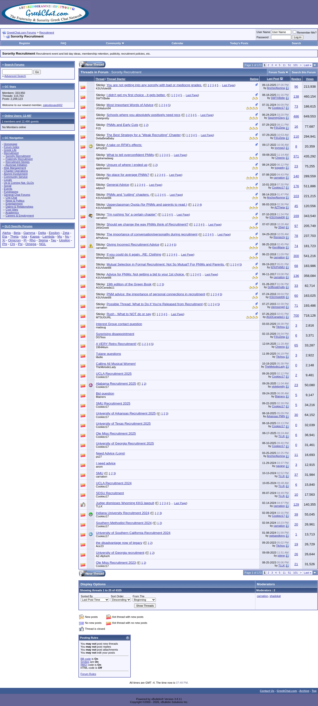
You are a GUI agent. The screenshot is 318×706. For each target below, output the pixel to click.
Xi (3, 240)
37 (296, 475)
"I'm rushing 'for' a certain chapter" (132, 214)
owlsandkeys (277, 535)
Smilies (84, 661)
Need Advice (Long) (110, 453)
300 (296, 256)
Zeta (66, 233)
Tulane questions (108, 354)
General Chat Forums (17, 194)
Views (310, 78)
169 (296, 216)
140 (296, 176)
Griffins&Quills (276, 287)
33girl (281, 227)
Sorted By (87, 596)
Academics (12, 212)
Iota (24, 236)
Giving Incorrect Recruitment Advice (133, 244)
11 (284, 65)
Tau (53, 240)
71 (296, 305)
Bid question (105, 393)
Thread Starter (116, 78)
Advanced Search (15, 75)
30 (296, 415)
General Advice (118, 184)
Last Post (273, 78)
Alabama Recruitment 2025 (116, 383)
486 (296, 116)
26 (296, 554)
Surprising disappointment (115, 334)
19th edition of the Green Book (129, 284)
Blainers (101, 396)
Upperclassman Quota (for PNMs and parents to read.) (147, 204)
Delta (42, 233)
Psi (20, 244)
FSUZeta (279, 127)
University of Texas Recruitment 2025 (123, 423)
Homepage (10, 144)
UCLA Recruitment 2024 (114, 483)
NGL (42, 244)
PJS (98, 128)
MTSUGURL (103, 317)
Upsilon (64, 240)
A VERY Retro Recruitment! (116, 344)
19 (296, 544)
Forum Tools (277, 72)
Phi (4, 244)
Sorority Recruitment (17, 155)
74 (296, 246)
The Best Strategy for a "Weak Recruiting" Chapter (144, 135)
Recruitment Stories (17, 161)
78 (296, 236)
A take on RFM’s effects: (124, 145)
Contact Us (267, 690)
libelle (99, 357)
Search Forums (14, 64)
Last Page (228, 85)
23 (296, 166)
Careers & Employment (19, 215)
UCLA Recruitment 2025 (114, 373)
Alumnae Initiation (16, 164)
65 (296, 345)
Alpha (6, 233)
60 (296, 295)
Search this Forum (304, 72)
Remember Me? (305, 32)
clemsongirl (278, 306)
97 (296, 226)
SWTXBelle (103, 98)
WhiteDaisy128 (105, 257)
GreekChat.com (287, 690)
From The (138, 596)
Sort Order (117, 596)
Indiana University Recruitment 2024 (122, 513)
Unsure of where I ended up (127, 165)
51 (289, 65)
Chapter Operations (16, 170)
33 (296, 286)
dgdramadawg (104, 158)
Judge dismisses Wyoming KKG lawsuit (125, 503)
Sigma (43, 240)
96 (296, 86)
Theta (14, 236)
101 (295, 65)
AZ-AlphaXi (103, 556)
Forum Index (11, 147)
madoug (101, 327)
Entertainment (13, 203)
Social (7, 185)
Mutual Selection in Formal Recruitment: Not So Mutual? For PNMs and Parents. (166, 264)
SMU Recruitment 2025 (113, 403)
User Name (264, 32)
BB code (85, 658)
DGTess (101, 337)
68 (296, 266)
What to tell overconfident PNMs (130, 155)
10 (296, 494)
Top (314, 690)
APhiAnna (102, 237)
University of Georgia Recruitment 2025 (125, 443)
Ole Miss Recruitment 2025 (116, 433)
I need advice (106, 463)
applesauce (103, 168)
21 (296, 564)
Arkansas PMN (276, 416)
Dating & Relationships (19, 206)
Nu (67, 236)
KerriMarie (278, 247)
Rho (33, 240)
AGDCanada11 (105, 287)
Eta (4, 236)
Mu (59, 236)
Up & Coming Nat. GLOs (19, 182)
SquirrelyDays (276, 117)
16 (296, 126)
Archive (304, 690)
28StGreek (102, 227)
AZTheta (279, 207)
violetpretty (102, 118)
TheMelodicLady (106, 367)
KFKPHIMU (278, 267)
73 (296, 106)
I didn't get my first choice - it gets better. (136, 95)
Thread (100, 78)
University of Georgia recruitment (120, 553)
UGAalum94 (103, 108)
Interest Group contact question (119, 324)
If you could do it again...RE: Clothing (134, 254)
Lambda (48, 236)
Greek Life (10, 150)
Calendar (177, 43)
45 (296, 206)
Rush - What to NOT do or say (129, 314)
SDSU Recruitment (110, 493)
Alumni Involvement (16, 173)
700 (296, 315)
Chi (12, 244)
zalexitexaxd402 (53, 105)
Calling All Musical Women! (116, 364)
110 (296, 136)
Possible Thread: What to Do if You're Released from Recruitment (155, 304)
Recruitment (46, 32)
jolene (281, 555)
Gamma (29, 233)
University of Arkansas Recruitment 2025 (126, 413)
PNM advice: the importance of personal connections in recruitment (156, 294)
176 (296, 186)
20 (296, 524)
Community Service (16, 176)
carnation (279, 177)
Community (115, 43)
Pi (25, 240)
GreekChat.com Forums (21, 32)
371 (296, 156)
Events (8, 188)
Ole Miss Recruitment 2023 (116, 562)
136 (296, 276)
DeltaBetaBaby (105, 138)
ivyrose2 (280, 147)
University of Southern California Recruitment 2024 (133, 533)
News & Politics (14, 200)
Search (296, 43)
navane (280, 465)
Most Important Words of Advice (130, 105)
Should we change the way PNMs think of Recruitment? (147, 224)
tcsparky (280, 167)
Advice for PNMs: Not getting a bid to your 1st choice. (145, 274)
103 (296, 196)
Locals (8, 179)
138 (296, 96)
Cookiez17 (278, 107)
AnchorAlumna (276, 87)
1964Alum (102, 347)
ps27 (99, 456)
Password (263, 37)
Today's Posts (239, 43)
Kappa (35, 236)
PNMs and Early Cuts (122, 125)
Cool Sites (11, 209)
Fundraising (11, 191)
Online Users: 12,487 (17, 115)
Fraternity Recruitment (19, 158)
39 (296, 514)
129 (296, 504)
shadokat (275, 596)
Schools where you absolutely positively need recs (143, 115)
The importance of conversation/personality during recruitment (152, 234)
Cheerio (280, 157)
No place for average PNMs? (128, 175)
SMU (99, 473)
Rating (254, 78)
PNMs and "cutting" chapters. (128, 194)
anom (99, 466)
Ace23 (100, 546)
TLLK (281, 436)
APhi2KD (101, 148)
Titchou (280, 326)
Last (307, 65)
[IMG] (83, 664)
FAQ (63, 43)
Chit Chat (11, 197)
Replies (296, 78)
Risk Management (15, 167)
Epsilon (54, 233)
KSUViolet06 (103, 88)
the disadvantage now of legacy (119, 543)
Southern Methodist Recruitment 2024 (124, 523)
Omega (30, 244)
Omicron (14, 240)
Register (24, 43)
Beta (17, 233)
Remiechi (279, 237)
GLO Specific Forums (18, 226)
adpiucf (100, 187)
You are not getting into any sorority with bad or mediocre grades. (154, 85)
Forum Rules (88, 673)
